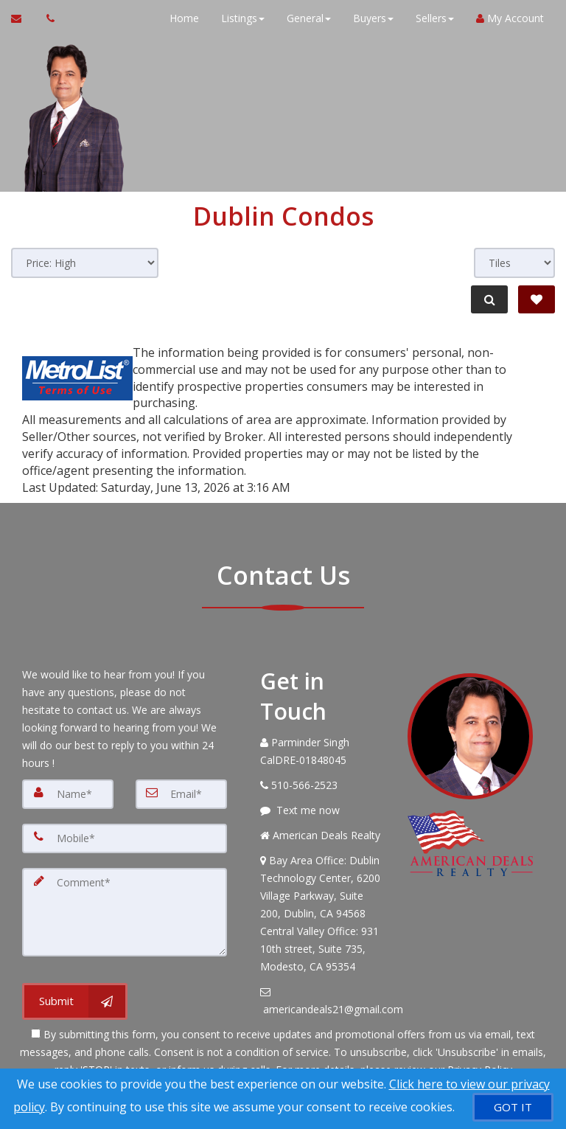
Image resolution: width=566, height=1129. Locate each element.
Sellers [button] (435, 18)
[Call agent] (46, 18)
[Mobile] (124, 838)
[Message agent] (322, 810)
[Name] (67, 794)
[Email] (181, 794)
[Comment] (124, 912)
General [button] (309, 18)
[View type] (514, 263)
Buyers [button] (373, 18)
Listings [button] (243, 18)
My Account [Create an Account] (510, 18)
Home (184, 18)
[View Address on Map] (322, 914)
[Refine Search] (489, 299)
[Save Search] (536, 299)
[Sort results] (84, 263)
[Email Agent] (23, 18)
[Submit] (74, 1001)
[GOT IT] (512, 1107)
